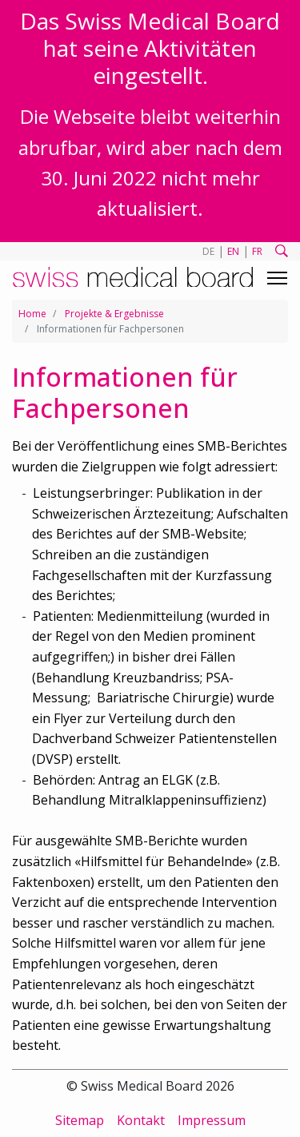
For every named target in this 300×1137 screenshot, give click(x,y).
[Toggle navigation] (277, 278)
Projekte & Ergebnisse (114, 313)
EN (233, 251)
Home (32, 313)
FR (257, 251)
